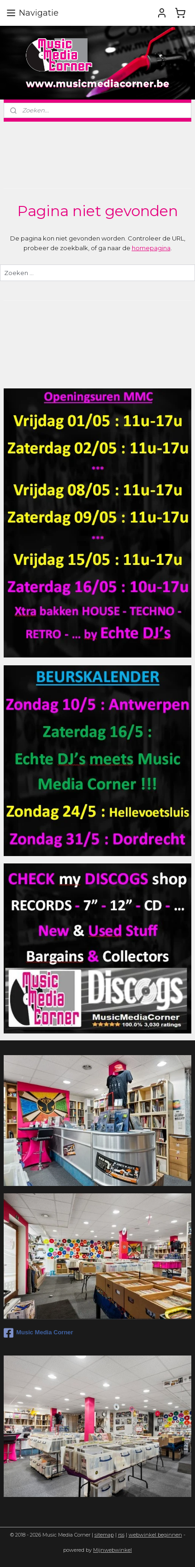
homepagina (151, 247)
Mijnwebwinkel (112, 1550)
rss (121, 1535)
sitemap (104, 1535)
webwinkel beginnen (155, 1535)
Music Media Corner (38, 1332)
